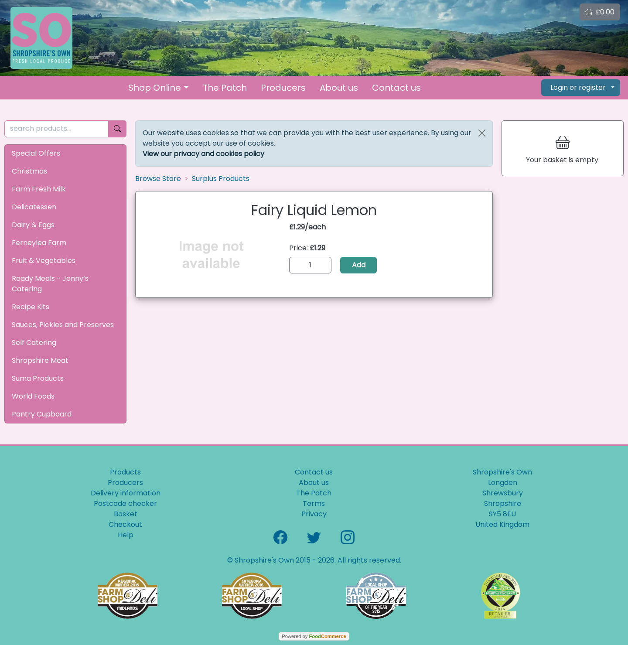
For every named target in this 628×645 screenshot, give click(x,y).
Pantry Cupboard (42, 414)
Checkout (125, 524)
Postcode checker (125, 503)
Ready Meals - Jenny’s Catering (50, 283)
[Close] (481, 133)
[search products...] (56, 128)
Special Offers (36, 153)
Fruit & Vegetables (43, 261)
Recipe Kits (30, 307)
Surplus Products (220, 179)
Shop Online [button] (154, 88)
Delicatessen (34, 207)
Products (125, 472)
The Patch (225, 88)
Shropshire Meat (40, 360)
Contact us (396, 88)
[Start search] (117, 128)
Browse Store (158, 179)
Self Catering (34, 343)
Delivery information (125, 493)
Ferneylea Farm (39, 243)
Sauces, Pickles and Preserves (63, 325)
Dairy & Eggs (33, 225)
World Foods (33, 396)
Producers (283, 88)
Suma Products (38, 378)
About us (339, 88)
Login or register (578, 87)
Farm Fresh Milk (39, 189)
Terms (314, 503)
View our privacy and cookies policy (203, 154)
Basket (125, 514)
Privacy (314, 514)
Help (125, 535)
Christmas (29, 171)
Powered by (314, 636)
